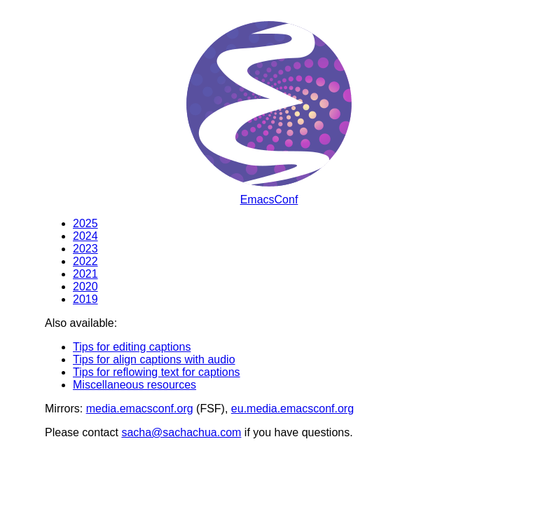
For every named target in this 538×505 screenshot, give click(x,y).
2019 (85, 299)
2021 (85, 274)
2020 (85, 286)
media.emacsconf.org (139, 409)
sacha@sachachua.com (181, 432)
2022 (85, 261)
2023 (85, 249)
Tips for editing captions (132, 347)
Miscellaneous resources (134, 385)
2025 (85, 223)
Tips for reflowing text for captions (156, 372)
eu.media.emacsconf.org (292, 409)
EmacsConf (269, 200)
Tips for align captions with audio (154, 359)
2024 (85, 236)
